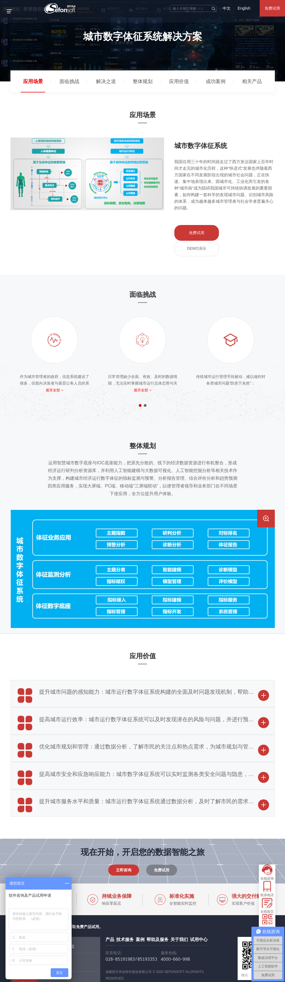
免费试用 (272, 8)
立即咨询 (123, 847)
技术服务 (125, 916)
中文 (226, 8)
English (244, 8)
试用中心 (199, 916)
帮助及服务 (157, 916)
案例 (140, 916)
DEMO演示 (236, 231)
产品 (109, 916)
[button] (140, 383)
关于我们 (179, 916)
